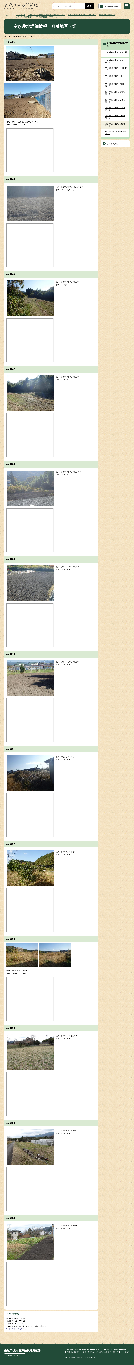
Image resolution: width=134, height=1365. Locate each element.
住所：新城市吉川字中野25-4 (67, 757)
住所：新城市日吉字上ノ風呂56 (67, 282)
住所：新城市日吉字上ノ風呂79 (67, 567)
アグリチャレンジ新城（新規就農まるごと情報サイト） (46, 15)
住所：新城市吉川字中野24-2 (17, 970)
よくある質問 (112, 144)
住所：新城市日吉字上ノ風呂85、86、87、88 (23, 122)
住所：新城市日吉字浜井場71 (67, 1131)
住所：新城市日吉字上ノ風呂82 (67, 662)
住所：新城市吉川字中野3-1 (66, 852)
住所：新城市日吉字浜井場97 (67, 1226)
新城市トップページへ (15, 1355)
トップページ (20, 15)
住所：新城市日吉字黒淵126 (66, 1036)
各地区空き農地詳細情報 (24, 17)
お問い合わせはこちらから (19, 1329)
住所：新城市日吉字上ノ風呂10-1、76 (70, 187)
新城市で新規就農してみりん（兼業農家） (82, 15)
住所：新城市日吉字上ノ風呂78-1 (68, 472)
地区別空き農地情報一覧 (107, 15)
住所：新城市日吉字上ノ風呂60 (67, 377)
